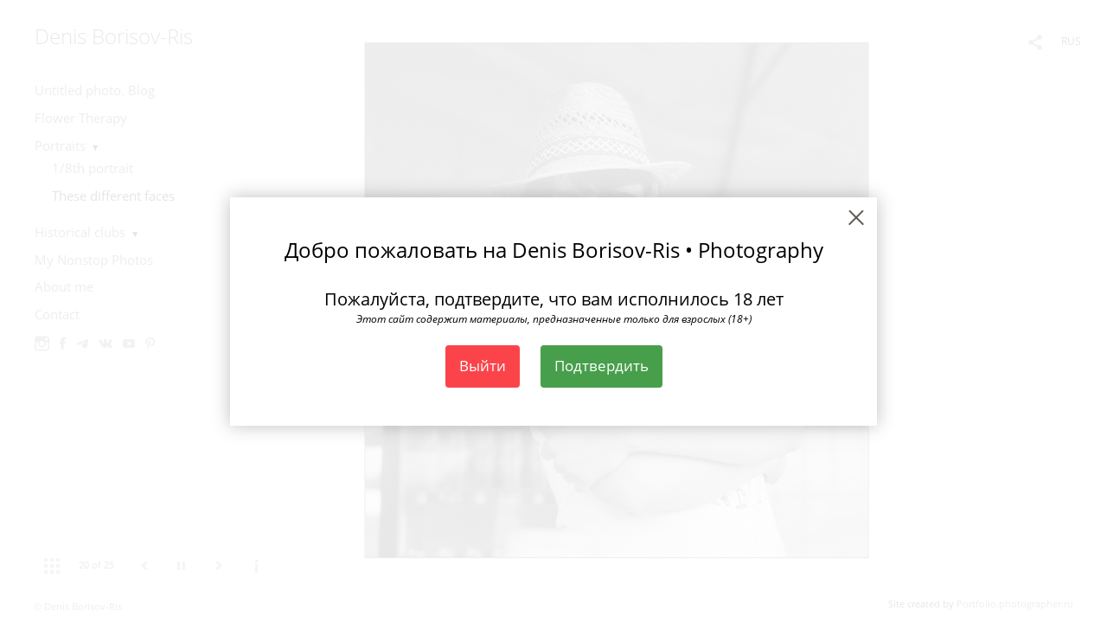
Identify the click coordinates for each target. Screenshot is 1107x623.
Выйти (482, 366)
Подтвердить (601, 366)
